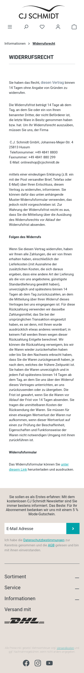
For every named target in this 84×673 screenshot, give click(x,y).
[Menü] (9, 26)
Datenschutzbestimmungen (44, 540)
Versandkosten (65, 648)
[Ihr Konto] (58, 26)
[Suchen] (26, 26)
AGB (51, 545)
